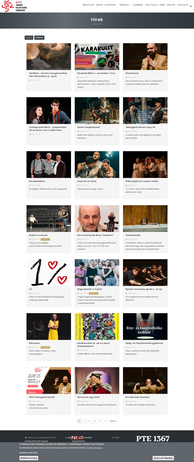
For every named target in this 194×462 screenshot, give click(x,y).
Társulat (118, 6)
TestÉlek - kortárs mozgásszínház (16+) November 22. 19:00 (48, 74)
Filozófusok (132, 73)
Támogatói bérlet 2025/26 (140, 127)
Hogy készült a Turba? (89, 289)
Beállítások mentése (29, 458)
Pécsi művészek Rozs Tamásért (95, 235)
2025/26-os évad (86, 181)
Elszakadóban (37, 181)
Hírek (159, 6)
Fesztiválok (147, 6)
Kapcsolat (182, 6)
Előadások (103, 6)
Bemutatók (79, 6)
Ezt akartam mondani (138, 397)
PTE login (115, 437)
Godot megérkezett (88, 127)
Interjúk (39, 38)
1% (30, 289)
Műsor (91, 6)
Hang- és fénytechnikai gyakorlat (144, 343)
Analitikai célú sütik (28, 452)
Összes (29, 38)
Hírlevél (169, 6)
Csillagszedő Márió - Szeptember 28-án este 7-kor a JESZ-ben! (48, 128)
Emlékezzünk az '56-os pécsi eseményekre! (93, 344)
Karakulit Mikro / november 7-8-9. (96, 73)
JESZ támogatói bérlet (42, 397)
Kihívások (34, 343)
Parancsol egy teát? (88, 397)
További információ (94, 448)
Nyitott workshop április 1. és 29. (144, 289)
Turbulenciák (133, 235)
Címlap (94, 24)
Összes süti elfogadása (163, 458)
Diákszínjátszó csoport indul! (142, 181)
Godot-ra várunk (38, 235)
